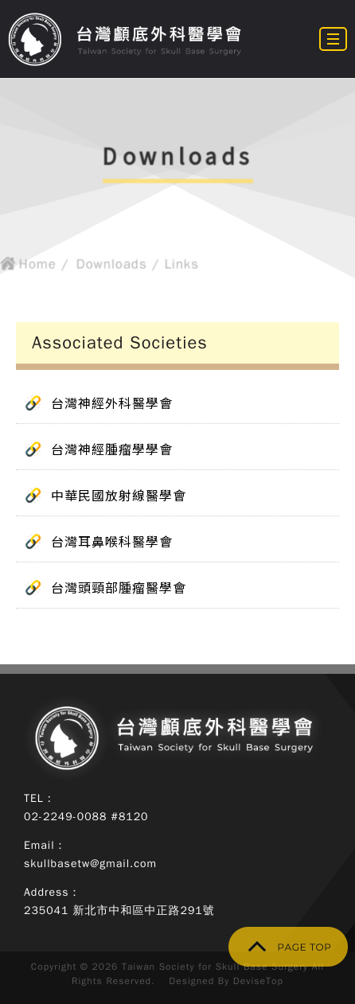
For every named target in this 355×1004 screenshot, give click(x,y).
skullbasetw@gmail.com (90, 863)
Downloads (110, 266)
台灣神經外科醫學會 (112, 402)
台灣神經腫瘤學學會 (112, 448)
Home (34, 266)
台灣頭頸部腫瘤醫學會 (118, 587)
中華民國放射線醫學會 (118, 495)
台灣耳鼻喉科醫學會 (112, 541)
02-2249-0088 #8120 (86, 816)
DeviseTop (258, 981)
